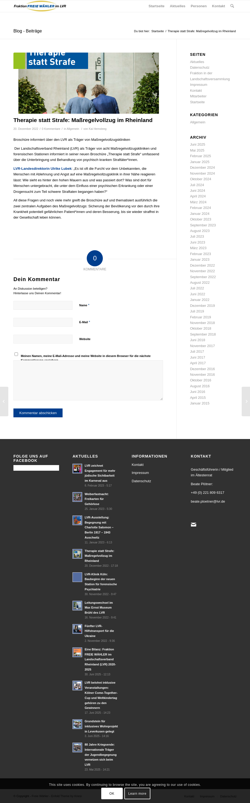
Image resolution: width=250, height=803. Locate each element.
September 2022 (203, 277)
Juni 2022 (197, 294)
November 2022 (202, 271)
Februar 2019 (200, 317)
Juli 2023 (197, 236)
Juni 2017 (197, 357)
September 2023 (203, 225)
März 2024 (198, 202)
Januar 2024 (199, 214)
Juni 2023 (197, 242)
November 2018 (202, 323)
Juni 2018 (197, 340)
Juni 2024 (197, 191)
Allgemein (73, 128)
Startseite (157, 31)
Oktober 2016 (200, 380)
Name (84, 305)
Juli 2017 (197, 351)
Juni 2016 (197, 392)
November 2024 (202, 173)
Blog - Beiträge (27, 31)
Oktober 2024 (200, 179)
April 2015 (198, 398)
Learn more (137, 793)
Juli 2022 (197, 288)
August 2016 (200, 386)
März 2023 (198, 248)
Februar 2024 (200, 208)
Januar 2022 (199, 300)
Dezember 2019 (202, 306)
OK (111, 793)
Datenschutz (199, 67)
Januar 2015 (199, 403)
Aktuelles (197, 62)
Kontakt (196, 91)
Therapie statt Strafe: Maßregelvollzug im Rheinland (83, 120)
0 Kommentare (51, 128)
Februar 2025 (200, 156)
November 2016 (202, 375)
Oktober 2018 (200, 328)
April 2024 (198, 196)
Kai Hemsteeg (98, 128)
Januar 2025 (199, 162)
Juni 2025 (197, 144)
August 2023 (200, 231)
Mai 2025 (197, 150)
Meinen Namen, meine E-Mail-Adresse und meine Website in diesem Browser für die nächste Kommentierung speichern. (86, 358)
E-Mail (84, 322)
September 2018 (203, 334)
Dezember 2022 (202, 265)
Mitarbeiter (198, 96)
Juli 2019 (197, 311)
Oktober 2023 (200, 219)
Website (84, 339)
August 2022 (200, 283)
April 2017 (198, 363)
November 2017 (202, 346)
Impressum (198, 85)
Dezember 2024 (202, 167)
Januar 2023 (199, 259)
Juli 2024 (197, 185)
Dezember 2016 (202, 369)
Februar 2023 (200, 254)
